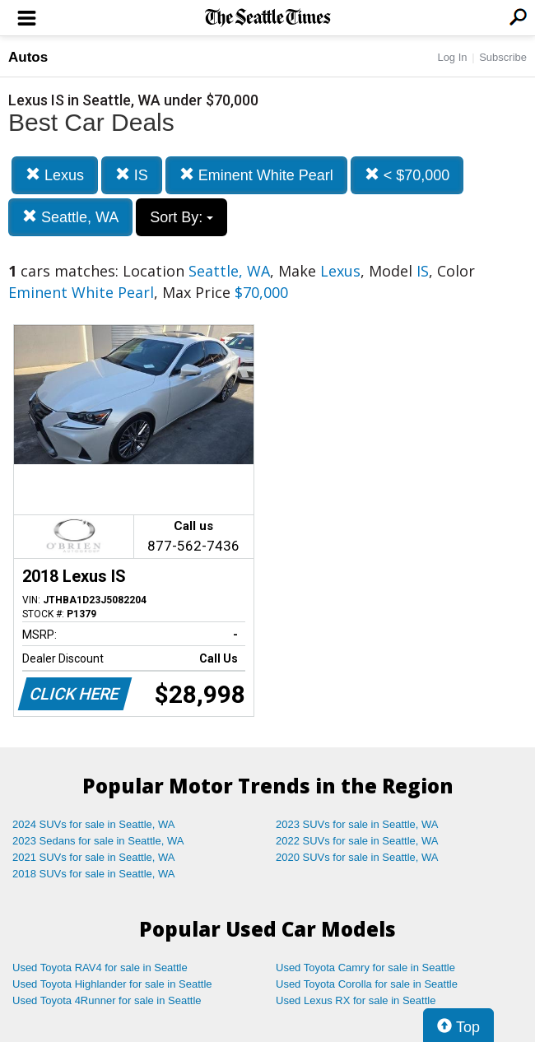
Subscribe (503, 57)
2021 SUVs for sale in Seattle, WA (93, 857)
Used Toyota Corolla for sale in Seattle (367, 984)
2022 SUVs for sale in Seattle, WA (357, 841)
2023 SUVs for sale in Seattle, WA (357, 824)
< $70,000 (407, 175)
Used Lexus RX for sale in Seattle (355, 1000)
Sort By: (181, 217)
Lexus (55, 175)
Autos (28, 57)
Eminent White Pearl (256, 175)
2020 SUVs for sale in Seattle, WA (357, 857)
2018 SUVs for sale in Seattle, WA (93, 874)
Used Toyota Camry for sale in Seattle (365, 967)
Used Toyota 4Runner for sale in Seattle (107, 1000)
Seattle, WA (70, 217)
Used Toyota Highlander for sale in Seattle (112, 984)
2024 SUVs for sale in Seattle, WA (93, 824)
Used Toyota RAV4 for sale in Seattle (100, 967)
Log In (452, 57)
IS (131, 175)
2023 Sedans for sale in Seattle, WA (98, 841)
